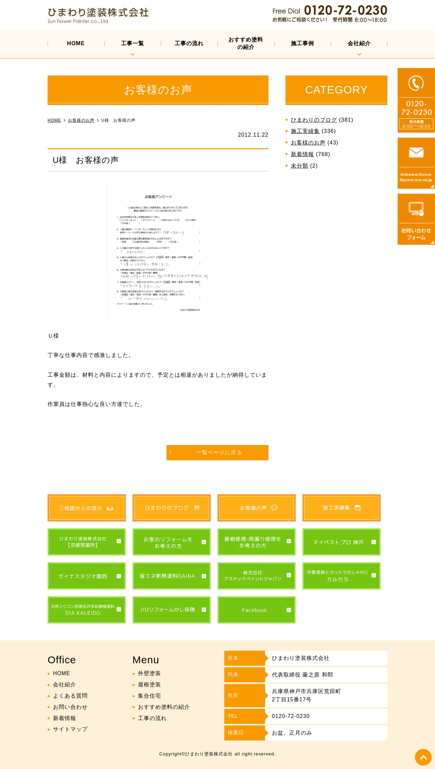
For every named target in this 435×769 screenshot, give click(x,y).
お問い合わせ (70, 707)
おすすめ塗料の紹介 (245, 43)
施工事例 (302, 43)
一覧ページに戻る (219, 452)
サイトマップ (70, 729)
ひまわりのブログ (314, 120)
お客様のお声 (308, 143)
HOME (76, 43)
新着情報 (302, 154)
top (423, 757)
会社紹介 (359, 43)
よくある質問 (70, 696)
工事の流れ (189, 43)
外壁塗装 (149, 674)
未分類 (299, 166)
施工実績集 (305, 131)
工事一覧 (132, 43)
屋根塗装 (149, 685)
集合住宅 (149, 696)
